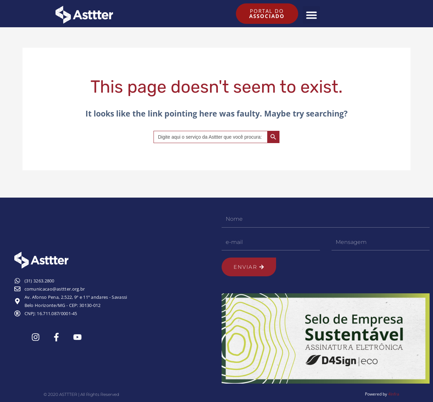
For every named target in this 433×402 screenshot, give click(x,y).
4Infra (393, 394)
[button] (311, 15)
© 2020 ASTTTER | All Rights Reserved (81, 394)
